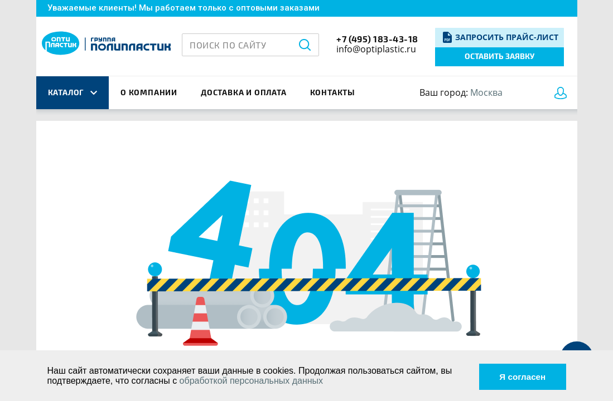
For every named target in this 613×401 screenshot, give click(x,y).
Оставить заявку (499, 56)
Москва (486, 92)
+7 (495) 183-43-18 (377, 38)
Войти (562, 92)
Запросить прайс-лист (506, 37)
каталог (72, 92)
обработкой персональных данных (252, 380)
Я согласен (520, 375)
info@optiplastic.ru (376, 49)
